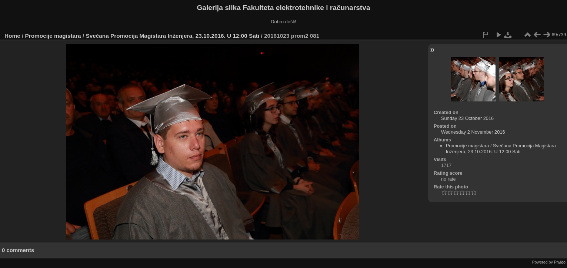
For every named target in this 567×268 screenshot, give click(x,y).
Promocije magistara (53, 36)
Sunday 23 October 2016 (467, 118)
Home (12, 36)
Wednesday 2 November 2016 (473, 132)
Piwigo (560, 262)
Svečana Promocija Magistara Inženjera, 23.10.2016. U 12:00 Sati (173, 36)
